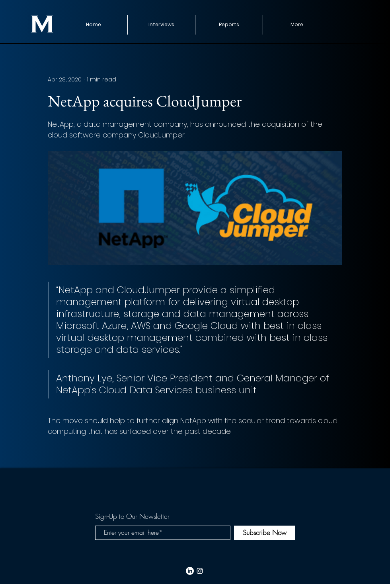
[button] (229, 25)
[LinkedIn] (190, 571)
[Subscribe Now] (264, 533)
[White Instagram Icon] (200, 571)
